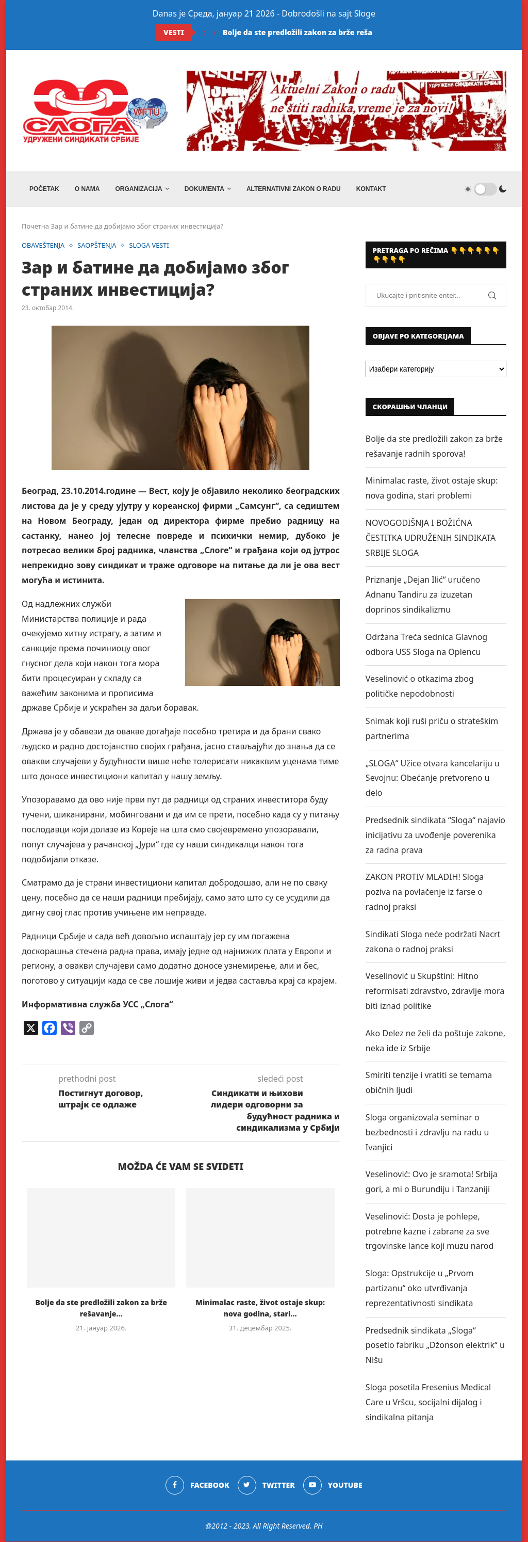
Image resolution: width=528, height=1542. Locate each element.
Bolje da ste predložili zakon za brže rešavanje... (311, 32)
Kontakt (371, 188)
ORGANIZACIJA (138, 188)
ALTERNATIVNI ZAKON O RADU (293, 188)
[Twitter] (266, 1486)
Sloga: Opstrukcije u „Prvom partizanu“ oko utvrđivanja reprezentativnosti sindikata (420, 1288)
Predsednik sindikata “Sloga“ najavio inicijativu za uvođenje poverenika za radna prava (435, 835)
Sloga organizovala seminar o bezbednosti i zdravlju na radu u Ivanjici (427, 1132)
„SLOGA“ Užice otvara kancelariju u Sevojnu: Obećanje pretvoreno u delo (433, 778)
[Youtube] (332, 1486)
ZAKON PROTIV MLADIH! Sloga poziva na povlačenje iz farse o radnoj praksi (425, 892)
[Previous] (204, 32)
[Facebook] (197, 1486)
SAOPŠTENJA (98, 246)
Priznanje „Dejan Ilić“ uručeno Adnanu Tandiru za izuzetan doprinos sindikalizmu (423, 595)
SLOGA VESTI (150, 246)
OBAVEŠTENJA (43, 246)
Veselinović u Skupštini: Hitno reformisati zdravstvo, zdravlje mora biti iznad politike (435, 991)
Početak (44, 188)
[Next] (214, 32)
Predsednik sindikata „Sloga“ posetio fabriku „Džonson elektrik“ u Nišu (435, 1346)
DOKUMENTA (204, 188)
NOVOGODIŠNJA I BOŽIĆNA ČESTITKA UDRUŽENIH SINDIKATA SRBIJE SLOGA (431, 538)
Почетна (35, 226)
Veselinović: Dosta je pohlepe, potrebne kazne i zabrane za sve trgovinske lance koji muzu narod (430, 1231)
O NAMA (87, 188)
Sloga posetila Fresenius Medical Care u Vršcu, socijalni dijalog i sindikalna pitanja (428, 1402)
